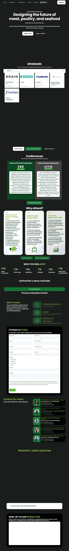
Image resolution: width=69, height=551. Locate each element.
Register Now (28, 33)
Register (61, 2)
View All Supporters (34, 248)
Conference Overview (34, 161)
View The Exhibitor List (33, 107)
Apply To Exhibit (40, 33)
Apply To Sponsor (49, 107)
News (29, 2)
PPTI (25, 544)
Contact (35, 2)
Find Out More (19, 107)
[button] (5, 2)
